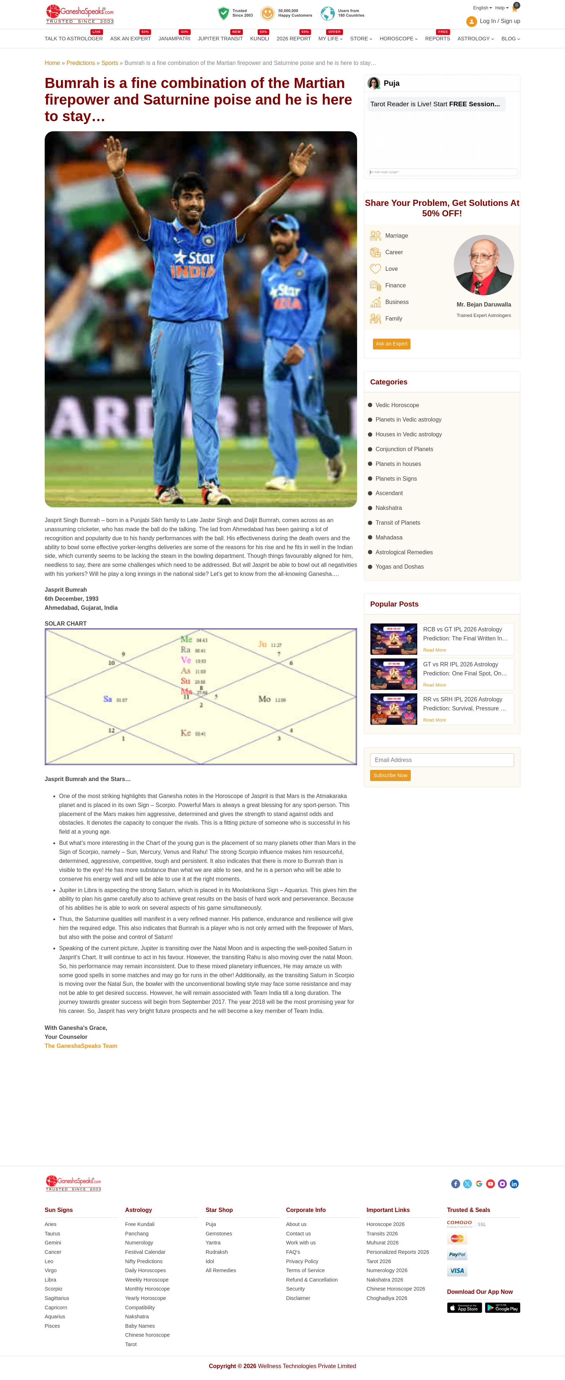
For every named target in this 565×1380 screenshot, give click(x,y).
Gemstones (219, 1233)
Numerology (139, 1242)
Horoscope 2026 (385, 1224)
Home (52, 63)
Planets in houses (398, 464)
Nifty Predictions (144, 1261)
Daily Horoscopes (145, 1270)
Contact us (298, 1233)
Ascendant (389, 493)
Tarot (131, 1344)
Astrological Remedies (404, 552)
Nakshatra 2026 (384, 1280)
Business (389, 302)
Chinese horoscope (147, 1335)
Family (386, 318)
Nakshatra (388, 508)
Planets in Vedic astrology (408, 419)
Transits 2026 (382, 1233)
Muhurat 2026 (382, 1242)
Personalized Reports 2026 (397, 1252)
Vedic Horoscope (397, 405)
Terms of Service (305, 1270)
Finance (388, 285)
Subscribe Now (390, 775)
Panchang (136, 1233)
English (480, 7)
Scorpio (53, 1289)
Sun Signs (59, 1210)
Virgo (51, 1270)
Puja (211, 1224)
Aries (51, 1224)
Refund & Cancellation (312, 1280)
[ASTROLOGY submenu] (492, 38)
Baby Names (140, 1326)
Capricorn (56, 1307)
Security (295, 1289)
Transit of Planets (397, 523)
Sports (109, 63)
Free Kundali (140, 1224)
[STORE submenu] (371, 38)
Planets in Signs (396, 479)
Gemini (53, 1242)
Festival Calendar (145, 1252)
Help (499, 7)
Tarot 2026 (378, 1261)
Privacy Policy (302, 1261)
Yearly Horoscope (145, 1298)
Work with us (301, 1242)
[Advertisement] (282, 1115)
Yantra (213, 1242)
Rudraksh (217, 1252)
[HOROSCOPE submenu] (416, 38)
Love (384, 269)
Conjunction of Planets (404, 449)
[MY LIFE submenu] (341, 38)
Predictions (80, 63)
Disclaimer (298, 1298)
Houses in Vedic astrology (408, 434)
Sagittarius (57, 1298)
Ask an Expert (391, 344)
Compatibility (140, 1307)
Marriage (389, 235)
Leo (49, 1261)
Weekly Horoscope (147, 1280)
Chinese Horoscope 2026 (395, 1289)
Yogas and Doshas (399, 567)
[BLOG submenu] (518, 38)
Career (386, 252)
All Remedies (221, 1270)
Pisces (52, 1326)
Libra (50, 1280)
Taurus (52, 1233)
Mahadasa (388, 537)
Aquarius (55, 1316)
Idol (210, 1261)
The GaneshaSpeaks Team (81, 1046)
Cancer (53, 1252)
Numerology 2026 (387, 1270)
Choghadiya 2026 (386, 1298)
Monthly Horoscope (147, 1289)
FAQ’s (293, 1252)
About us (296, 1224)
